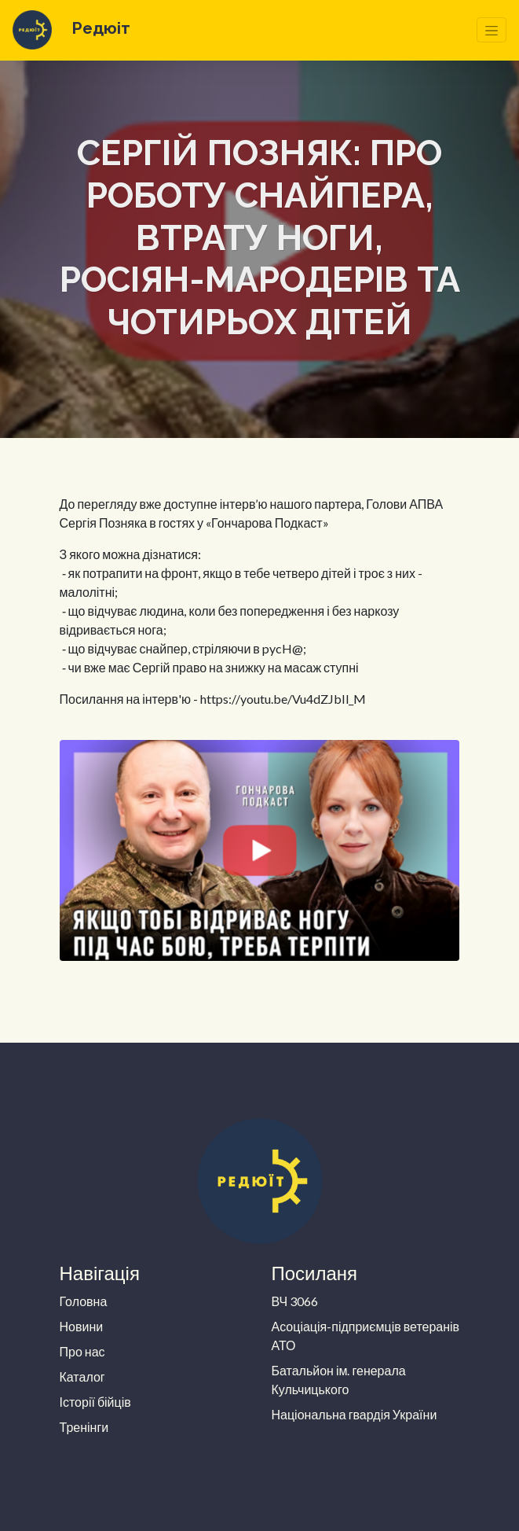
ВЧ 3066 (295, 1301)
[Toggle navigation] (491, 29)
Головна (84, 1301)
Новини (82, 1326)
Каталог (82, 1376)
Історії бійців (95, 1401)
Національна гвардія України (354, 1414)
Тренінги (84, 1426)
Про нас (82, 1351)
